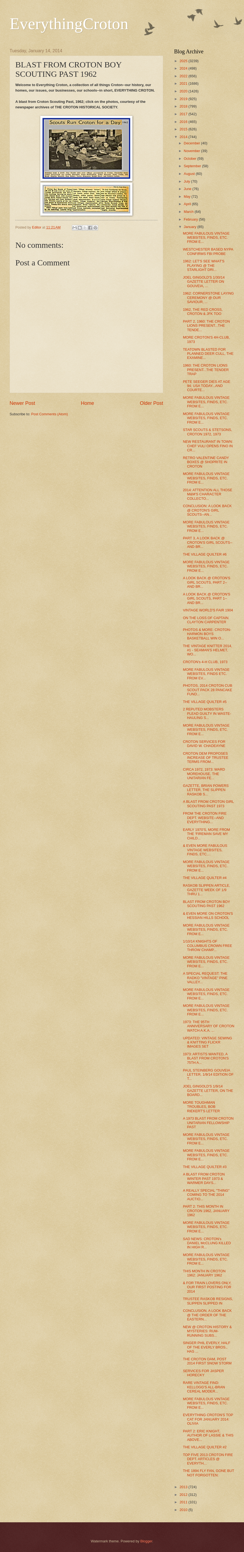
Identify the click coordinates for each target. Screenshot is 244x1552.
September (193, 166)
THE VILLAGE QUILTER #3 (204, 1167)
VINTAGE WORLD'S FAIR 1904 (208, 610)
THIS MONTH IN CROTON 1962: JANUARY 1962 (204, 1273)
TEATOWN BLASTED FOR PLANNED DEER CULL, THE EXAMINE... (208, 353)
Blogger (146, 1541)
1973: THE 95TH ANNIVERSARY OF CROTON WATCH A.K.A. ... (208, 1026)
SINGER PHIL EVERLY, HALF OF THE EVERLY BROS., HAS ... (206, 1347)
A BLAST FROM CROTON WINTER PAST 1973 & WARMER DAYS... (204, 1178)
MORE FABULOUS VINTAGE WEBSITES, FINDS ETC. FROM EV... (206, 674)
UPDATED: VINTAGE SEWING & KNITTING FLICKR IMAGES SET (207, 1042)
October (190, 158)
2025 (184, 61)
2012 (184, 1495)
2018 (184, 106)
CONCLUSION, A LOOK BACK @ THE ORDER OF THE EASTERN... (207, 1315)
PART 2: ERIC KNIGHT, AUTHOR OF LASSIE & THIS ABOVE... (208, 1435)
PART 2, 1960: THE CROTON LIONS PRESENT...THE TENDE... (206, 325)
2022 (184, 76)
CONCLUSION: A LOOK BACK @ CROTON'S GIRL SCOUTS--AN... (207, 510)
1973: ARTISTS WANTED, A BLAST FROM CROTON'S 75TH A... (206, 1058)
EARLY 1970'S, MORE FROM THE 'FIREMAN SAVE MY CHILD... (206, 834)
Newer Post (22, 403)
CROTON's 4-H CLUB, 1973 (205, 662)
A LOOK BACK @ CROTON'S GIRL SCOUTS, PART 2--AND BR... (206, 582)
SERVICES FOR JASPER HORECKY (203, 1373)
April (188, 204)
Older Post (151, 403)
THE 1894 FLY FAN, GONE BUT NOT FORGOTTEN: (208, 1473)
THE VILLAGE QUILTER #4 (204, 878)
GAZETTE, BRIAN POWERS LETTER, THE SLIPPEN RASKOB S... (206, 790)
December (192, 143)
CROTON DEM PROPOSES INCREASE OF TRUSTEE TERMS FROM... (205, 757)
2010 (184, 1510)
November (192, 151)
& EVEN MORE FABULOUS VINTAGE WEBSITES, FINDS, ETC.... (205, 850)
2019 (184, 99)
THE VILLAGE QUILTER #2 (204, 1447)
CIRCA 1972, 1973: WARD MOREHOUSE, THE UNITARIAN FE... (204, 773)
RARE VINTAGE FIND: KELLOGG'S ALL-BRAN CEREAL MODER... (204, 1387)
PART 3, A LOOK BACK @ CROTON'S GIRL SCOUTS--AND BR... (207, 542)
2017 (184, 114)
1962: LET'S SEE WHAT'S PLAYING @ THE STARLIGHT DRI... (203, 265)
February (191, 219)
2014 (184, 137)
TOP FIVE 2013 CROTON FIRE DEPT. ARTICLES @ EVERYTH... (208, 1459)
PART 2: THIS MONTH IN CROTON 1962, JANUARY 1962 (206, 1210)
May (187, 196)
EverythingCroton (69, 24)
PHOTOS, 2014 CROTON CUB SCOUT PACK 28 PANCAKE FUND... (207, 689)
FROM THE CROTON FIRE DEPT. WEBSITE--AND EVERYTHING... (204, 817)
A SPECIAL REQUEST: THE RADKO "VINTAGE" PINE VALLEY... (205, 977)
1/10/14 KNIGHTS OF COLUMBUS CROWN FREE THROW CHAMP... (207, 945)
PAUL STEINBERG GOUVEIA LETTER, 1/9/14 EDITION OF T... (208, 1074)
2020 (184, 91)
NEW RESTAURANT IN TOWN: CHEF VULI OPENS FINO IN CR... (208, 445)
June (188, 189)
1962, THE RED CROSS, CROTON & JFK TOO (203, 311)
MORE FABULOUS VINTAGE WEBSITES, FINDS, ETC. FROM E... (206, 237)
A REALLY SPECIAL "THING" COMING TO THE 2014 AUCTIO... (206, 1194)
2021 (184, 83)
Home (87, 403)
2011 (184, 1502)
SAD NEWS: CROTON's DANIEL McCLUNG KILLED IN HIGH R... (207, 1243)
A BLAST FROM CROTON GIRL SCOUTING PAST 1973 (208, 804)
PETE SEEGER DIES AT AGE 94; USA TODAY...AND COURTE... (206, 386)
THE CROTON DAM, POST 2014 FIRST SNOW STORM (207, 1361)
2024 (184, 68)
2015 (184, 129)
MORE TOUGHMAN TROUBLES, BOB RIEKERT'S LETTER (201, 1106)
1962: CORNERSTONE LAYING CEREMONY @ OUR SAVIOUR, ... (208, 297)
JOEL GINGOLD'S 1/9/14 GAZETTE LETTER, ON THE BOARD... (208, 1090)
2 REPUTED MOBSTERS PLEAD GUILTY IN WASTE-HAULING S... (207, 713)
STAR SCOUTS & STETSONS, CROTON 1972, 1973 (207, 432)
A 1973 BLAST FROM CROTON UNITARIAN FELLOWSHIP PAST (208, 1122)
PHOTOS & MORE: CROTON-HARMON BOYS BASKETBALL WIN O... (207, 634)
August (190, 174)
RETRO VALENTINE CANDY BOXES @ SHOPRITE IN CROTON (206, 462)
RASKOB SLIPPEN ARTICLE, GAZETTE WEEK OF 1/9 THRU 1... (206, 889)
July (187, 181)
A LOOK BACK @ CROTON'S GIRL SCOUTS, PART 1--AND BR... (206, 598)
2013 (184, 1487)
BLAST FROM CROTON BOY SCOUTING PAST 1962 (206, 904)
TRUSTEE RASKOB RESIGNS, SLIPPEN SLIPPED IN (208, 1301)
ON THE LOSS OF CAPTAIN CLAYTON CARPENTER (205, 620)
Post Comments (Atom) (49, 414)
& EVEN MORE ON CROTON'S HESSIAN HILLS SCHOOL (208, 915)
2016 (184, 122)
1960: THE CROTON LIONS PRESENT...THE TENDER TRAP (206, 369)
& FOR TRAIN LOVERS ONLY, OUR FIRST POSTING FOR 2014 (207, 1287)
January (190, 227)
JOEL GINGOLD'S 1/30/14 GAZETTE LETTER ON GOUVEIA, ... (204, 281)
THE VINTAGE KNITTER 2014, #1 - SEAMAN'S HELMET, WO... (207, 650)
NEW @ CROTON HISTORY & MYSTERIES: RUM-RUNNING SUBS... (207, 1331)
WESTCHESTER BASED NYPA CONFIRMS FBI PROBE (208, 251)
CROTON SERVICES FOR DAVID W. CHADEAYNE (204, 744)
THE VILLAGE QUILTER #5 (204, 702)
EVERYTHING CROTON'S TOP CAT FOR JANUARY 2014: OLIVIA (208, 1419)
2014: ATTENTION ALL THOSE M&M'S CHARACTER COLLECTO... (207, 494)
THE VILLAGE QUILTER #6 (204, 554)
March (189, 212)
